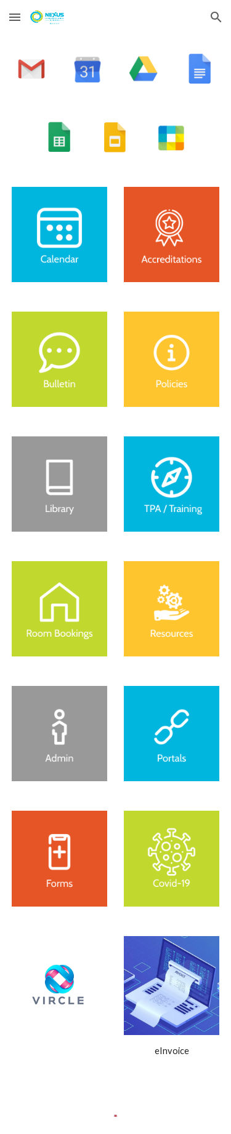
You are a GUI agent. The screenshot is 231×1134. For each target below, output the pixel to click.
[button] (15, 17)
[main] (171, 1051)
